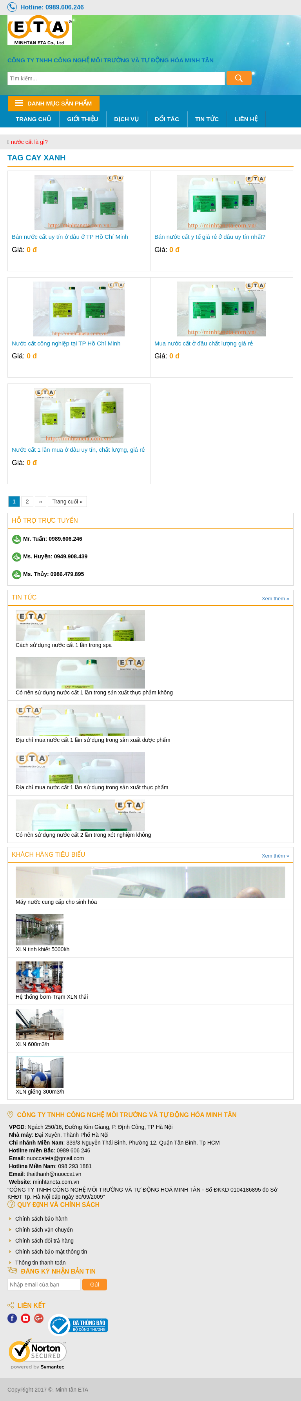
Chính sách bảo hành (41, 1219)
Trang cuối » (67, 501)
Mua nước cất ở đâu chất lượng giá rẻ (203, 343)
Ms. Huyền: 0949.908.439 (49, 556)
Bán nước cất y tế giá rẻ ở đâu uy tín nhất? (209, 237)
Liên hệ (246, 119)
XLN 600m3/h (32, 1044)
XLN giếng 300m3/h (40, 1091)
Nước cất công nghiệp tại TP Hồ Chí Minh (66, 343)
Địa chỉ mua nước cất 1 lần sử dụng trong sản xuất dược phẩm (93, 740)
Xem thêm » (275, 598)
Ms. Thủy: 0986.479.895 (48, 574)
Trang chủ (33, 119)
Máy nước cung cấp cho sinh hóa (56, 902)
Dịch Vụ (126, 119)
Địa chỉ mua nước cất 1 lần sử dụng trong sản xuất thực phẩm (92, 787)
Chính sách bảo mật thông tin (51, 1251)
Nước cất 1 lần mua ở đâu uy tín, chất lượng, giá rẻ (78, 450)
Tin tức (207, 119)
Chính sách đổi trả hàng (44, 1240)
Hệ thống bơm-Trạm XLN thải (52, 997)
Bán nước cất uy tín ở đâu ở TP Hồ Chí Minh (70, 237)
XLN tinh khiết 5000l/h (42, 949)
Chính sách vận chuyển (44, 1230)
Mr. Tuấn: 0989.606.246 (47, 539)
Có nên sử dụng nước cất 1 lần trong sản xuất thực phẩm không (94, 692)
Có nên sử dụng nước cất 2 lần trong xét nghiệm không (83, 835)
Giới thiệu (82, 119)
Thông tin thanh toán (40, 1262)
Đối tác (167, 119)
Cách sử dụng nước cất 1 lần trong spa (64, 645)
